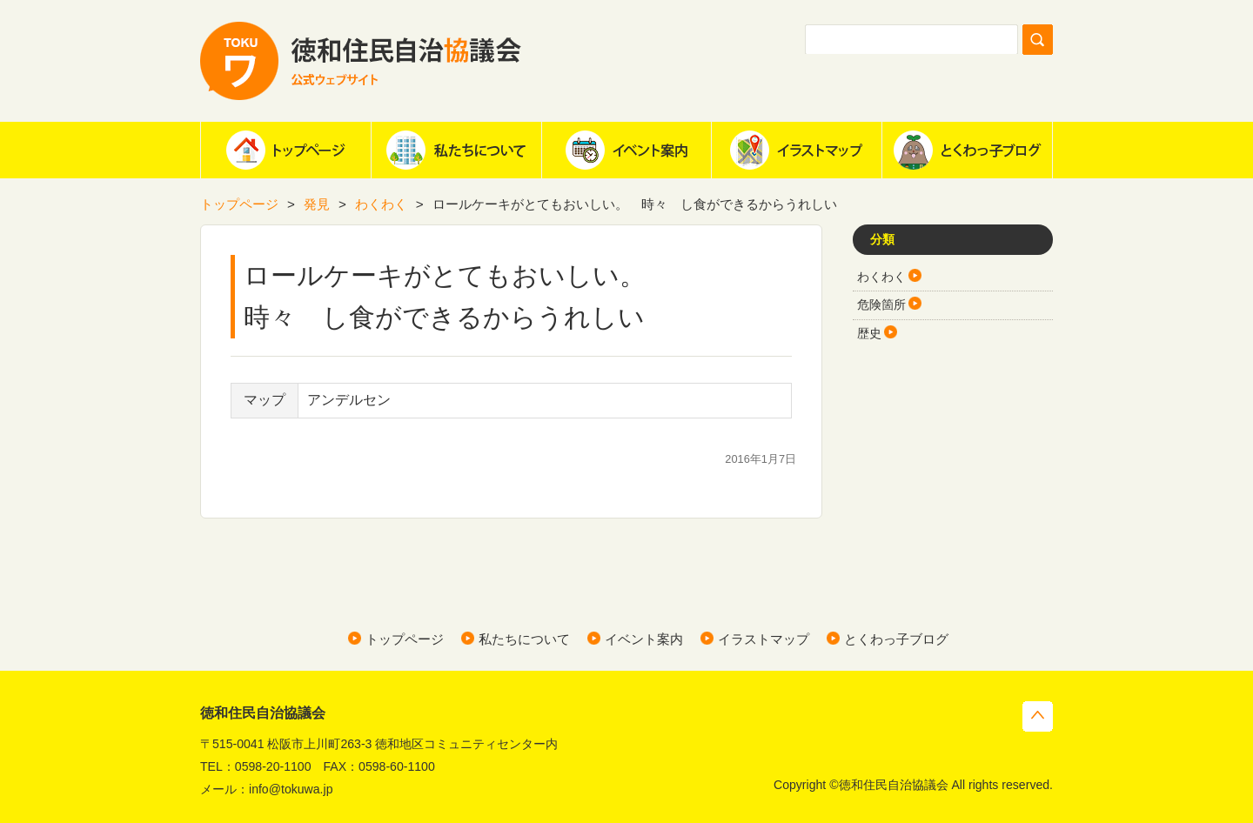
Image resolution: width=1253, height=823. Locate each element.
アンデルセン (349, 399)
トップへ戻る (1037, 716)
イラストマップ (796, 150)
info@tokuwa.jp (290, 789)
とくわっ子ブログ (966, 150)
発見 (317, 204)
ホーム (285, 150)
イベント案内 (626, 150)
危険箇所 (881, 304)
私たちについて (456, 150)
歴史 (869, 333)
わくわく (381, 204)
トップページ (239, 204)
